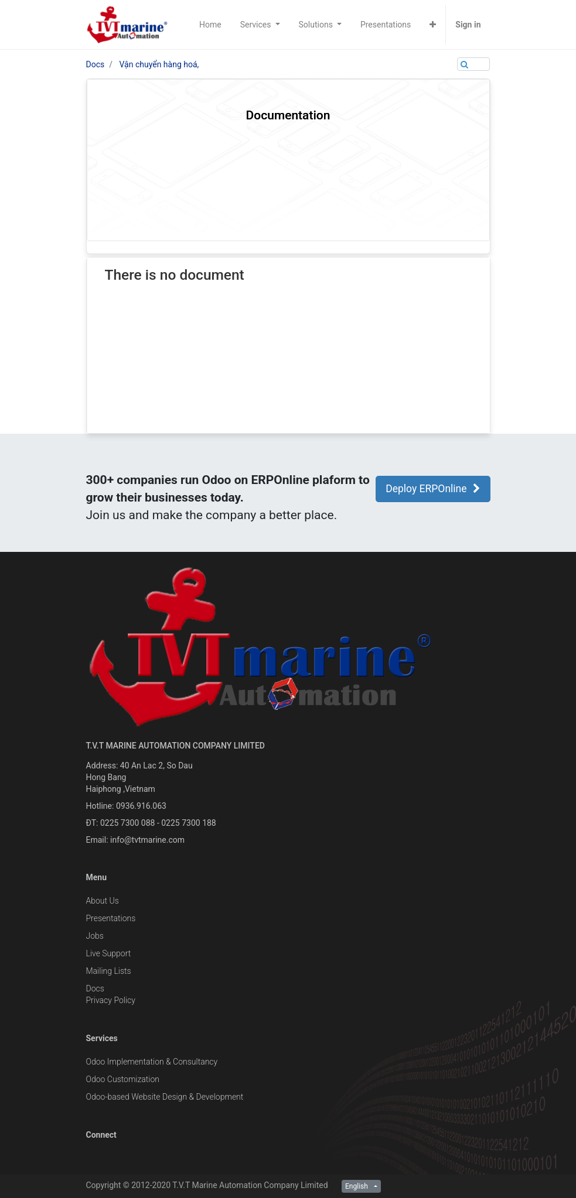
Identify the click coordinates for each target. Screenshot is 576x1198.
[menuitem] (210, 24)
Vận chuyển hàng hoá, (159, 64)
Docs (95, 64)
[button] (432, 24)
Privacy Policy (110, 1000)
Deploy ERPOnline (433, 489)
